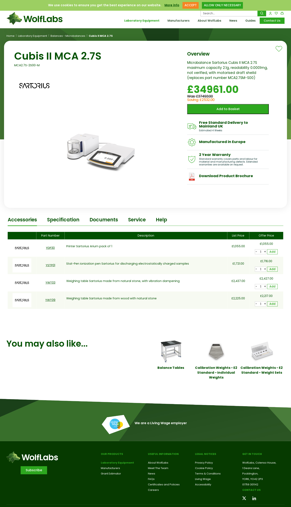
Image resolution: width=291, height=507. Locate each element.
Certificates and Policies (164, 484)
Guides (250, 21)
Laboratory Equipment (141, 21)
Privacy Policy (204, 463)
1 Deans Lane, (251, 468)
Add (272, 252)
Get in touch (252, 454)
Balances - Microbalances (68, 36)
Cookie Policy (204, 468)
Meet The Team (158, 468)
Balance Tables (170, 367)
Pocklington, (250, 473)
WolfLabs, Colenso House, (259, 463)
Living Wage (203, 479)
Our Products (112, 454)
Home (10, 36)
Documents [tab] (104, 219)
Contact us (251, 490)
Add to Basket (228, 109)
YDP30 (50, 248)
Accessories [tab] (22, 219)
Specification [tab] (63, 219)
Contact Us (272, 21)
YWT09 (50, 300)
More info (171, 5)
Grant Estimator (111, 473)
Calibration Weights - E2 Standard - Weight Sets (261, 370)
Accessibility (203, 484)
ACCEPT (191, 5)
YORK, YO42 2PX (252, 479)
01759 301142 (250, 484)
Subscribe (34, 470)
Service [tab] (137, 219)
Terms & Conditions (208, 473)
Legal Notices (205, 454)
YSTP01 (50, 265)
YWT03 (50, 283)
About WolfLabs (209, 21)
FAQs (151, 479)
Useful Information (163, 454)
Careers (153, 490)
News (233, 21)
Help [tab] (161, 219)
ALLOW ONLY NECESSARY (222, 5)
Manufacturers (179, 21)
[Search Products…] (229, 13)
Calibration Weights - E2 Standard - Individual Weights (216, 372)
